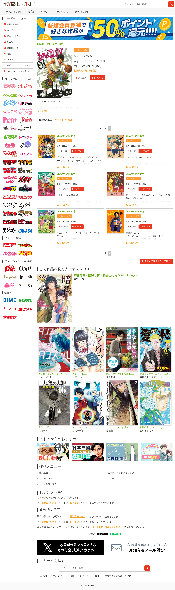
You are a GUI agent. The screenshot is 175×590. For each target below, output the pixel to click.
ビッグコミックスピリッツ (96, 61)
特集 (72, 576)
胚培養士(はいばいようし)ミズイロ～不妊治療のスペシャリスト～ (155, 427)
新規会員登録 (13, 24)
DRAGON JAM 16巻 (135, 211)
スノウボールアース (82, 427)
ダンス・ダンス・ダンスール (53, 374)
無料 (97, 576)
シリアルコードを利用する (18, 71)
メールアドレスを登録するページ (108, 527)
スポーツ (112, 478)
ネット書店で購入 (48, 484)
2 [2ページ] (109, 128)
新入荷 (32, 11)
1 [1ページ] (105, 128)
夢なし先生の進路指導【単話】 (121, 374)
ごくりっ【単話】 (81, 374)
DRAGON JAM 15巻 (66, 211)
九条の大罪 (44, 427)
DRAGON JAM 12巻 (135, 136)
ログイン (74, 503)
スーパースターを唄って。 (119, 427)
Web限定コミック (12, 11)
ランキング (63, 11)
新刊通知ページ (77, 516)
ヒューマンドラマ (48, 478)
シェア (92, 533)
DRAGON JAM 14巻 (135, 174)
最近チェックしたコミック (118, 576)
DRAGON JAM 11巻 (66, 136)
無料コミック (82, 11)
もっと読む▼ (43, 111)
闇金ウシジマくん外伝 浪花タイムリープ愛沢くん (155, 374)
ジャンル (46, 11)
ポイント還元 (82, 50)
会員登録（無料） (48, 503)
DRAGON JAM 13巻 (66, 174)
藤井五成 (87, 56)
